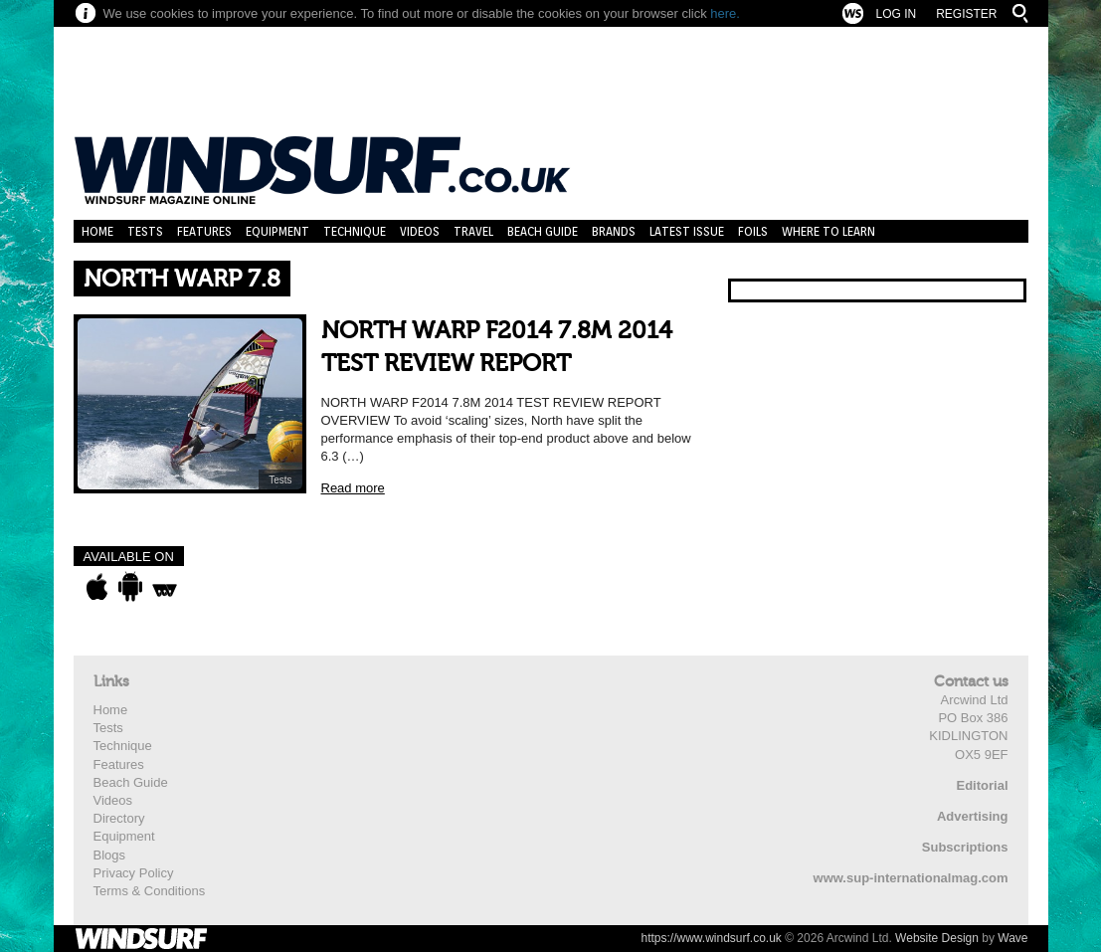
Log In (895, 14)
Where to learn (828, 231)
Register (966, 14)
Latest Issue (686, 231)
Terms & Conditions (149, 890)
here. (725, 13)
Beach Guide (542, 231)
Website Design (937, 938)
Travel (473, 231)
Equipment (277, 231)
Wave (1012, 938)
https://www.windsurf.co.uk (711, 938)
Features (204, 231)
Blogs (109, 855)
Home (97, 231)
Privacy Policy (133, 872)
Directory (119, 818)
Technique (354, 231)
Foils (753, 231)
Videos (420, 231)
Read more (353, 487)
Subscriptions (965, 847)
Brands (614, 231)
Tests (145, 231)
